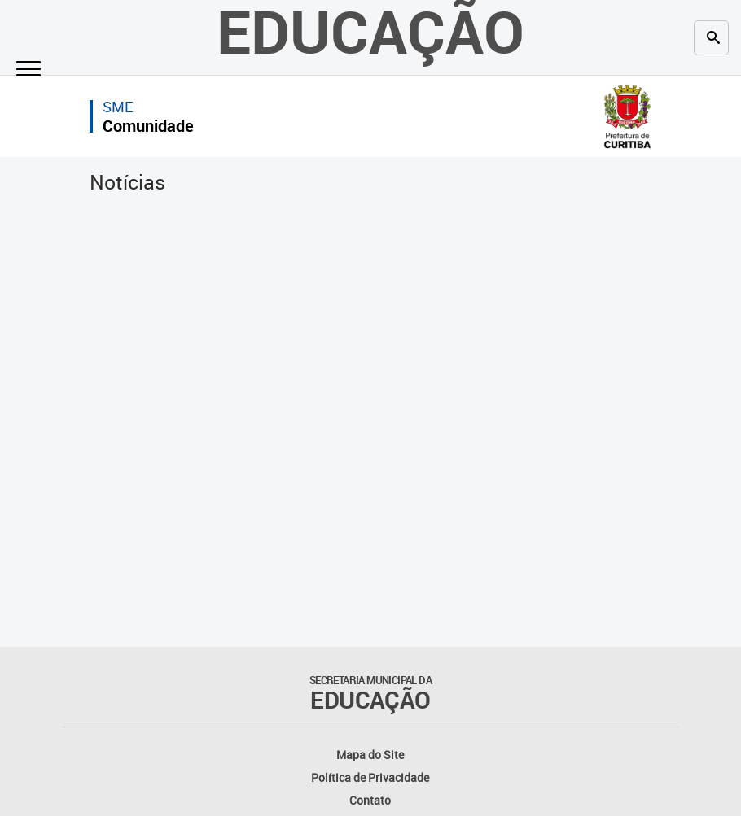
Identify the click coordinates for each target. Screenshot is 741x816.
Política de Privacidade (370, 777)
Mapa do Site (370, 754)
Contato (370, 800)
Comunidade (148, 126)
